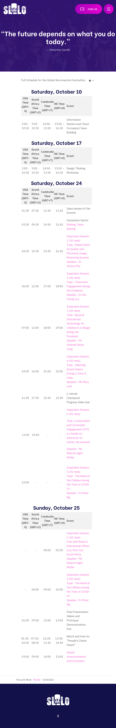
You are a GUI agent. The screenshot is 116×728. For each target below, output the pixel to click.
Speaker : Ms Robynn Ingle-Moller (75, 453)
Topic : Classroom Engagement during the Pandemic (78, 286)
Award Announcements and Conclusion (76, 657)
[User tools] (91, 80)
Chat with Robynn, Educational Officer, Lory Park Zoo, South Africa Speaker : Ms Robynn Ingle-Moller (78, 554)
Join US (92, 9)
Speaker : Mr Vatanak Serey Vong (75, 345)
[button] (109, 9)
